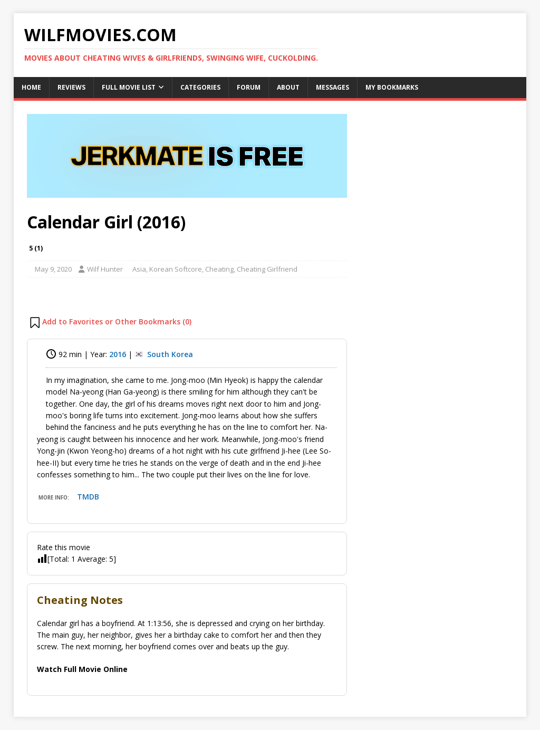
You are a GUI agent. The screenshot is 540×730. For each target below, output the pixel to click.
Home (31, 87)
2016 (117, 354)
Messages (332, 87)
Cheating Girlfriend (267, 269)
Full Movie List (129, 87)
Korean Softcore (175, 269)
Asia (139, 269)
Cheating (219, 269)
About (288, 87)
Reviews (71, 87)
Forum (249, 87)
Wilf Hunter (105, 269)
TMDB (88, 497)
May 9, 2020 (53, 269)
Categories (200, 87)
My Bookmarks (391, 87)
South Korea (170, 354)
